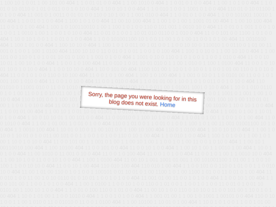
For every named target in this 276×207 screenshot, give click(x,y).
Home (167, 104)
